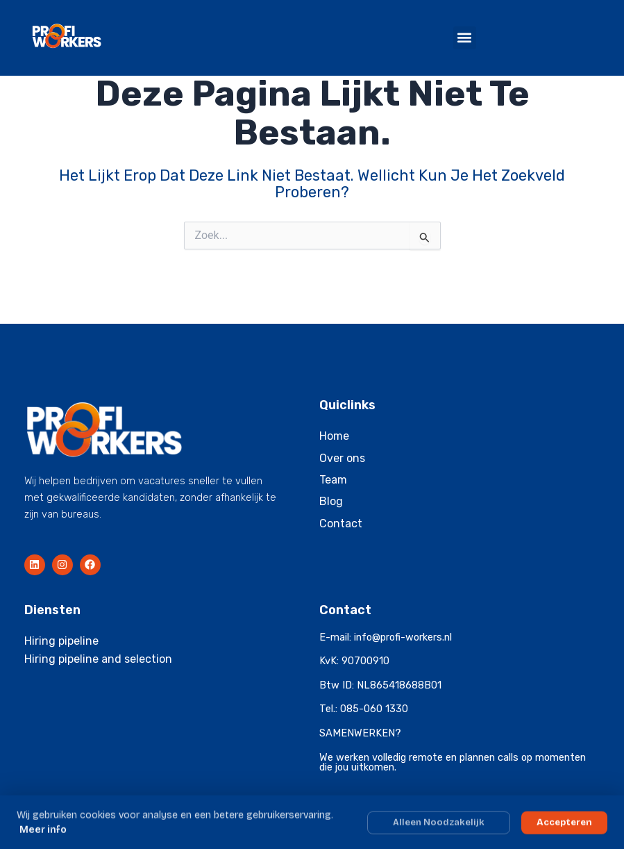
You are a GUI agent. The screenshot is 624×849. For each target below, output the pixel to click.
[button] (464, 37)
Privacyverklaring (570, 814)
